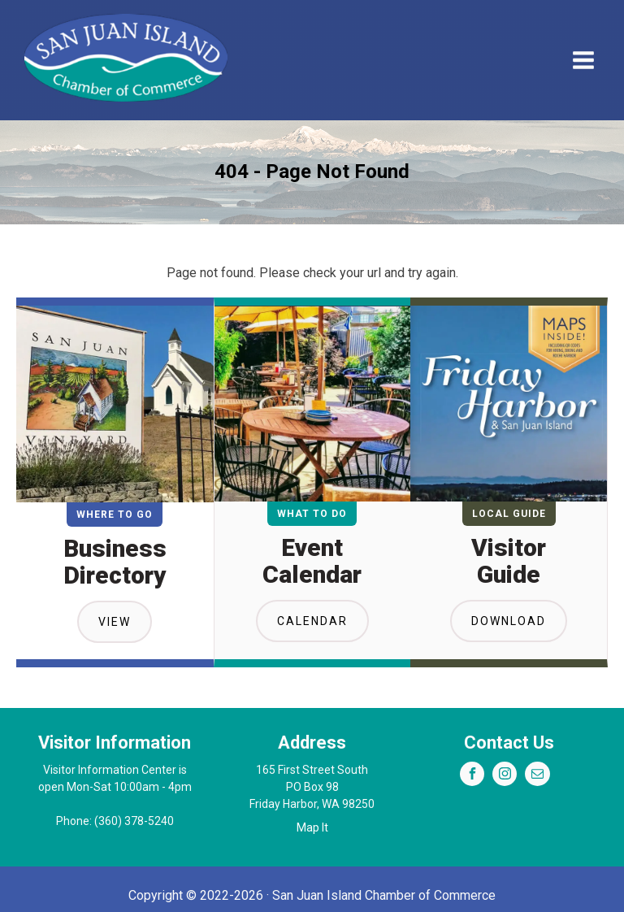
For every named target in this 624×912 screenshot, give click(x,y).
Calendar (312, 621)
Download (508, 621)
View (114, 621)
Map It (312, 827)
